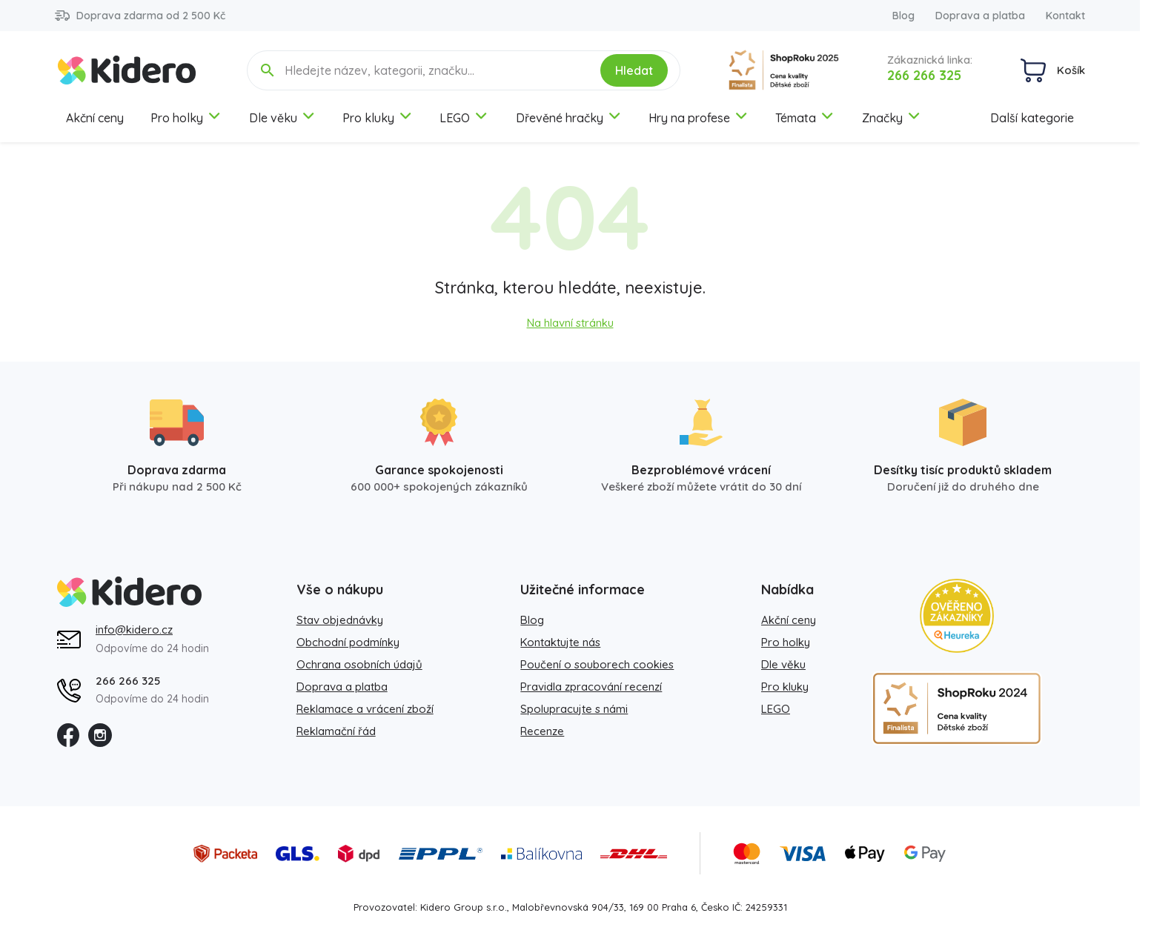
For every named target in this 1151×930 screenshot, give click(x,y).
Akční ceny (95, 117)
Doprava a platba (980, 15)
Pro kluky (377, 117)
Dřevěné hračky (569, 117)
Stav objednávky (339, 620)
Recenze (542, 731)
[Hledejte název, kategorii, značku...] (432, 70)
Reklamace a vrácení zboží (365, 709)
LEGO (463, 117)
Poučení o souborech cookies (597, 664)
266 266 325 (924, 75)
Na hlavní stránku (570, 323)
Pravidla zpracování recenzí (591, 687)
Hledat (634, 70)
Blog (903, 15)
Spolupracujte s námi (574, 709)
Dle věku (282, 117)
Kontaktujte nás (560, 642)
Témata (805, 117)
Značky (891, 117)
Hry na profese (699, 117)
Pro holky (186, 117)
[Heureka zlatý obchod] (957, 616)
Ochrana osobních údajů (359, 664)
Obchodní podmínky (347, 642)
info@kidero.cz (134, 629)
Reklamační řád (336, 731)
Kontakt (1065, 15)
